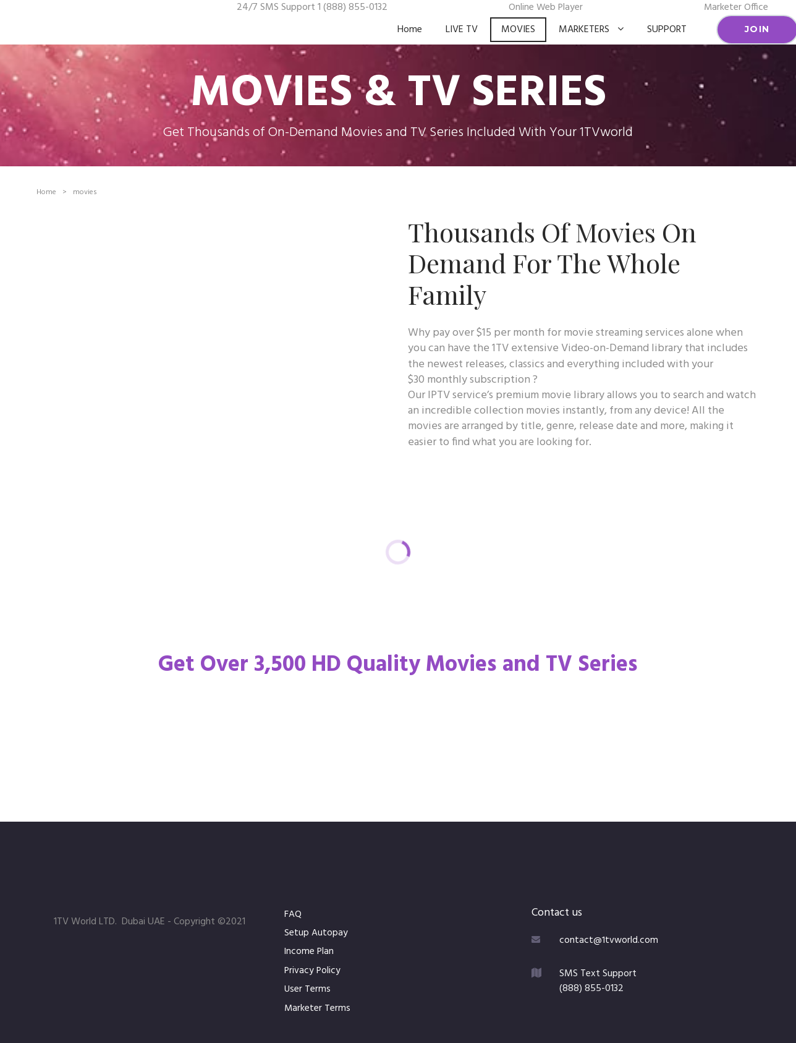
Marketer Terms (317, 1008)
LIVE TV (462, 30)
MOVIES (518, 30)
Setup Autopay (316, 933)
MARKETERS (591, 30)
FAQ (293, 914)
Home (409, 30)
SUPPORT (667, 30)
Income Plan (309, 951)
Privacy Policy (314, 971)
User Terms (307, 989)
